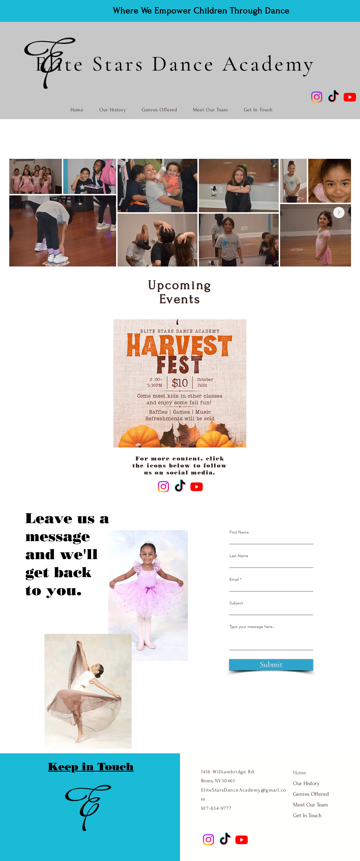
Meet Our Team (307, 805)
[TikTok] (333, 97)
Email (234, 579)
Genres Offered (307, 794)
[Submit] (271, 664)
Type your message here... (253, 627)
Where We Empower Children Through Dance (201, 11)
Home (299, 773)
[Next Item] (339, 212)
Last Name (239, 556)
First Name (239, 532)
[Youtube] (350, 97)
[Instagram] (316, 97)
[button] (179, 383)
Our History (306, 783)
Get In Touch (307, 815)
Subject (236, 603)
